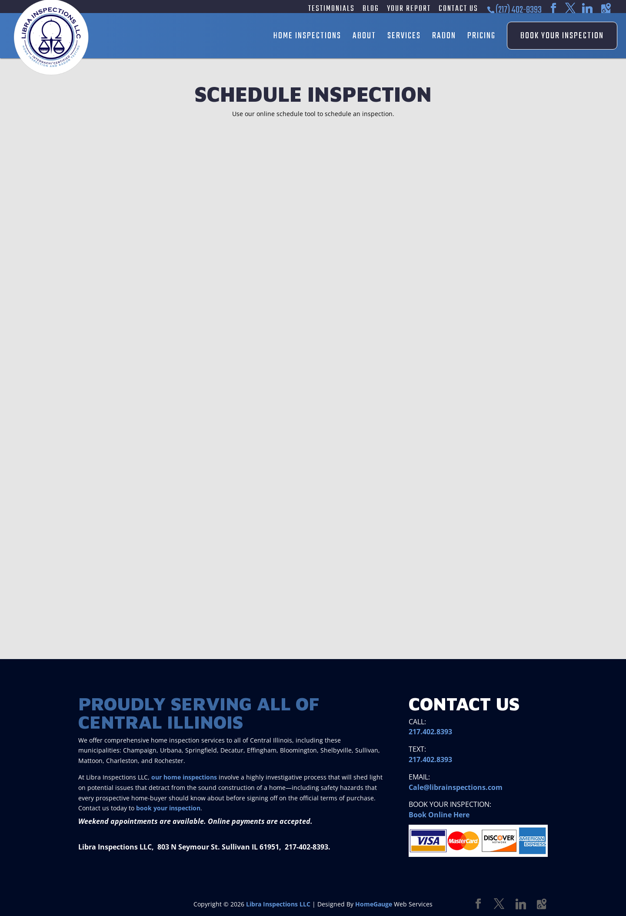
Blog (371, 9)
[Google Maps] (606, 8)
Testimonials (331, 9)
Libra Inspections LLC (278, 904)
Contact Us (458, 9)
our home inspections (184, 777)
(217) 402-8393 (519, 10)
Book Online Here (439, 814)
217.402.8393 (430, 731)
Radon (444, 36)
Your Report (409, 9)
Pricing (481, 36)
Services (404, 36)
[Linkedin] (587, 8)
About (364, 36)
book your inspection (168, 808)
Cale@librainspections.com (456, 787)
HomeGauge (373, 904)
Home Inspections (307, 36)
